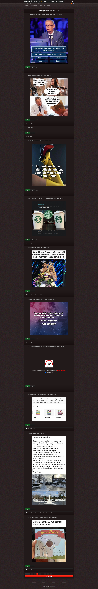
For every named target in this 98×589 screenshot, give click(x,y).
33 (48, 573)
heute (45, 512)
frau (36, 294)
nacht (51, 512)
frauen (37, 193)
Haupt (35, 1)
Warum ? (30, 127)
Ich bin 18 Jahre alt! (61, 370)
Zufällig (51, 1)
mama (37, 123)
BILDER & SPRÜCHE (33, 5)
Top (40, 1)
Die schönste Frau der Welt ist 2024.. (39, 247)
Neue (45, 1)
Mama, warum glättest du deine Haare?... (40, 75)
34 (51, 573)
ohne (40, 193)
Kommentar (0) (29, 70)
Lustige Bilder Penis (46, 10)
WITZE (26, 5)
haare (40, 123)
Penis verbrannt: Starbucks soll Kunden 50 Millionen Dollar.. (46, 198)
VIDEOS (40, 5)
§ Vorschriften (38, 3)
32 (44, 573)
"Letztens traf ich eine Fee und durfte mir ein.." (42, 299)
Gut (27, 67)
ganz (36, 70)
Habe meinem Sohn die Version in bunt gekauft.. (42, 394)
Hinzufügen (59, 1)
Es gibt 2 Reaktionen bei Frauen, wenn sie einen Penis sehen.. (46, 346)
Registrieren (32, 3)
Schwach (32, 67)
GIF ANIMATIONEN (47, 5)
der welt (39, 294)
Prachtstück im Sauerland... (36, 433)
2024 (42, 294)
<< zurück (27, 573)
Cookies (44, 586)
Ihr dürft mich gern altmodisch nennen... (40, 140)
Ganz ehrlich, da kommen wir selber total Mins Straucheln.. (45, 14)
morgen (48, 512)
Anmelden (26, 3)
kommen (39, 70)
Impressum (47, 586)
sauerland (37, 512)
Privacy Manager (52, 586)
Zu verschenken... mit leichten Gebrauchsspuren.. (42, 517)
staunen (41, 512)
